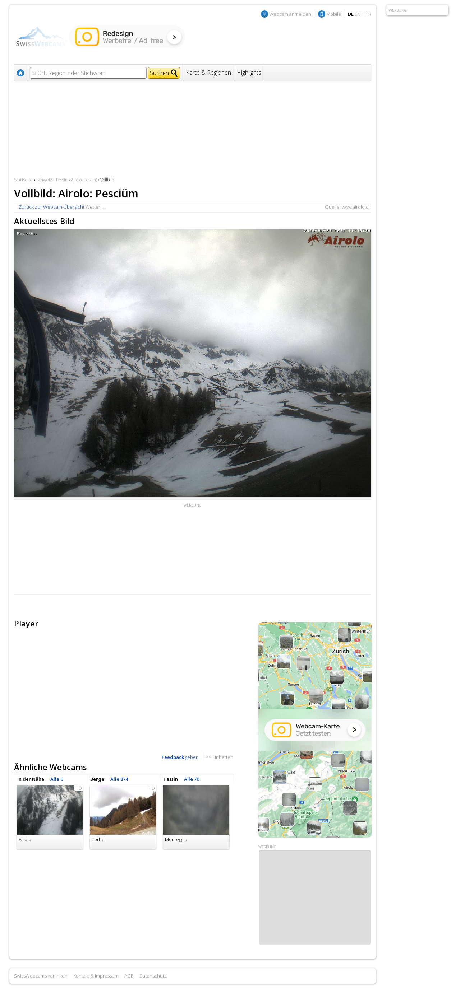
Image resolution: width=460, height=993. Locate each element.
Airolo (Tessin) (84, 180)
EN (357, 14)
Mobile (333, 14)
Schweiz (44, 180)
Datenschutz (153, 976)
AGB (129, 976)
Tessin (61, 180)
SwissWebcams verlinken (41, 976)
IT (363, 14)
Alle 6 (56, 779)
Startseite (23, 180)
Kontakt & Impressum (96, 976)
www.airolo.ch (356, 207)
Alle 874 (119, 779)
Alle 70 (191, 779)
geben (180, 757)
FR (368, 14)
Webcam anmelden (290, 14)
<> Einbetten (219, 757)
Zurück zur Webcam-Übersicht (51, 207)
